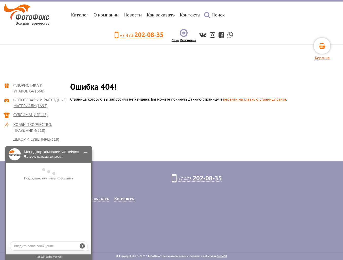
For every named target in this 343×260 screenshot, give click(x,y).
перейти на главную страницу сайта (254, 99)
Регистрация (188, 40)
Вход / (175, 40)
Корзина (322, 57)
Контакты (190, 14)
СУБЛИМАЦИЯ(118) (31, 114)
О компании (106, 14)
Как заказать (161, 14)
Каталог (79, 14)
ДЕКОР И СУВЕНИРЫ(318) (36, 139)
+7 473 (141, 35)
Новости (132, 14)
